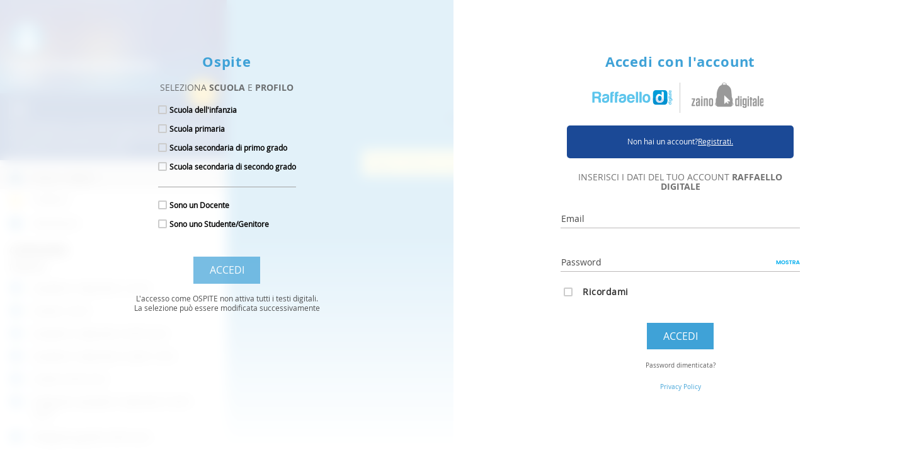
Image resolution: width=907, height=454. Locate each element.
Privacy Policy (680, 387)
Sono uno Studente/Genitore (219, 224)
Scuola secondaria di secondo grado (232, 166)
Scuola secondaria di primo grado (228, 148)
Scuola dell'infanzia (203, 110)
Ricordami (606, 292)
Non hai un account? (680, 141)
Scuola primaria (197, 129)
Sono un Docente (199, 205)
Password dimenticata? (681, 365)
